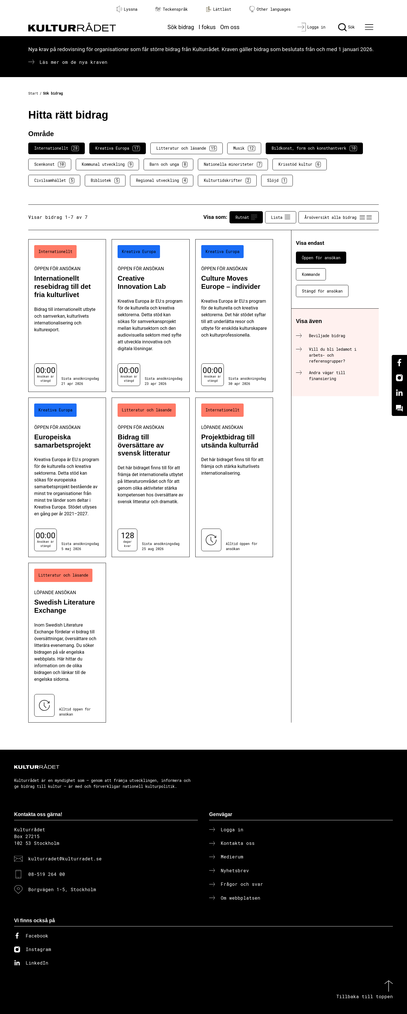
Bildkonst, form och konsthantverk (314, 148)
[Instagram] (399, 377)
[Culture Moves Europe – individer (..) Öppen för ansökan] (234, 315)
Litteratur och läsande (186, 148)
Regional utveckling (161, 180)
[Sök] (346, 27)
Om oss (229, 27)
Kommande (311, 274)
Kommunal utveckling (107, 164)
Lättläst (218, 9)
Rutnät (246, 217)
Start (33, 93)
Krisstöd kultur (299, 164)
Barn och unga (168, 164)
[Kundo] (399, 408)
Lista (280, 217)
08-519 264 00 (46, 874)
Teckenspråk (171, 9)
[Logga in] (311, 27)
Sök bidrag (181, 27)
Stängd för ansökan (322, 291)
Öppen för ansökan (321, 257)
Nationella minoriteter (233, 164)
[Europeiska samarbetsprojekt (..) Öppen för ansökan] (67, 477)
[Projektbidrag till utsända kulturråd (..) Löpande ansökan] (234, 477)
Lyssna (126, 9)
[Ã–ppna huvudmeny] (370, 27)
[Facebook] (399, 362)
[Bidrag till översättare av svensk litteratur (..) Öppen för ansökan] (150, 477)
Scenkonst (49, 164)
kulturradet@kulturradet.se (65, 859)
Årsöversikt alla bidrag (338, 217)
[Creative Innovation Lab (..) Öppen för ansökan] (150, 315)
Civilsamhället (54, 180)
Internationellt (56, 148)
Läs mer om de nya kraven (73, 62)
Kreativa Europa (117, 148)
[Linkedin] (399, 393)
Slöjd (277, 180)
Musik (244, 148)
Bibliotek (105, 180)
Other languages (270, 9)
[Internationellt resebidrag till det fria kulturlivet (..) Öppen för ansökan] (67, 315)
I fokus (207, 27)
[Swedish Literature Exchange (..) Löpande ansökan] (67, 642)
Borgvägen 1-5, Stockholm (62, 889)
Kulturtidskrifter (227, 180)
